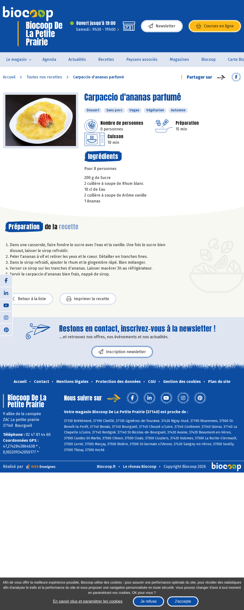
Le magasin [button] (16, 59)
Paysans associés (142, 59)
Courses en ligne (215, 26)
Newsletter (161, 26)
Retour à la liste (29, 298)
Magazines (179, 59)
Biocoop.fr (106, 466)
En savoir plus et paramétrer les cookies (88, 601)
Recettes (106, 59)
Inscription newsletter (122, 351)
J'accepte (183, 601)
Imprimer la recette (87, 298)
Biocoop (208, 59)
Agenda (49, 59)
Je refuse (148, 601)
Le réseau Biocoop (139, 466)
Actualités (77, 59)
